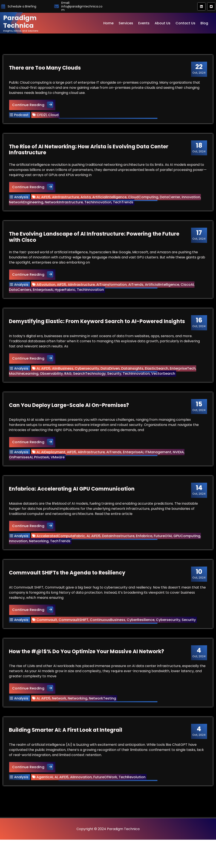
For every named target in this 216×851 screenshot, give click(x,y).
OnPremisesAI (21, 462)
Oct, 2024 (198, 69)
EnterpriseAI (43, 292)
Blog (204, 23)
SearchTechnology (90, 377)
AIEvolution (46, 287)
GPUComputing (187, 543)
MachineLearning (24, 377)
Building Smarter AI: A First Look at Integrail (66, 740)
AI (38, 199)
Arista (86, 199)
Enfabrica (145, 543)
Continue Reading (34, 105)
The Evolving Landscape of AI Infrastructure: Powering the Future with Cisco (95, 240)
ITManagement (158, 457)
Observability (51, 377)
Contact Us (185, 23)
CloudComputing (144, 199)
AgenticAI (45, 787)
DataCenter (170, 199)
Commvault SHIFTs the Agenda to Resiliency (68, 580)
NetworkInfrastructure (64, 204)
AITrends (136, 287)
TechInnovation (98, 204)
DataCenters (21, 292)
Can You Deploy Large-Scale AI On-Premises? (70, 410)
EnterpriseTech (183, 372)
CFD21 (42, 115)
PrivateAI (42, 462)
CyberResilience (141, 627)
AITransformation (112, 287)
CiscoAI (187, 287)
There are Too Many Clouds (45, 68)
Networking (39, 548)
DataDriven (110, 372)
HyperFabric (65, 292)
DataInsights (133, 372)
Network (60, 707)
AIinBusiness (63, 372)
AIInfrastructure (66, 199)
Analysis (22, 199)
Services (126, 23)
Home (108, 23)
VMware (58, 462)
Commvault (47, 627)
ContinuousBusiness (108, 627)
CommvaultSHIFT (74, 627)
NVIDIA (178, 457)
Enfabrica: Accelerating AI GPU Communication (72, 495)
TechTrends (124, 204)
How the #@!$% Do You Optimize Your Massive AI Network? (87, 660)
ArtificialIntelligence (110, 199)
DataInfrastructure (119, 543)
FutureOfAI (163, 543)
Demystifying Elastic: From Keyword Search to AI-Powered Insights (98, 325)
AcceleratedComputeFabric (61, 543)
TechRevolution (132, 787)
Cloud (54, 115)
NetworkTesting (103, 707)
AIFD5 (46, 199)
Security (115, 377)
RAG (68, 377)
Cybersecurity (87, 372)
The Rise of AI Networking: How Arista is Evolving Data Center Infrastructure (89, 151)
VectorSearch (164, 377)
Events (144, 23)
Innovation (191, 199)
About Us (162, 23)
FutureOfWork (106, 787)
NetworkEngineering (27, 204)
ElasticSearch (157, 372)
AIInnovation (81, 787)
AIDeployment (54, 457)
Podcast (22, 115)
